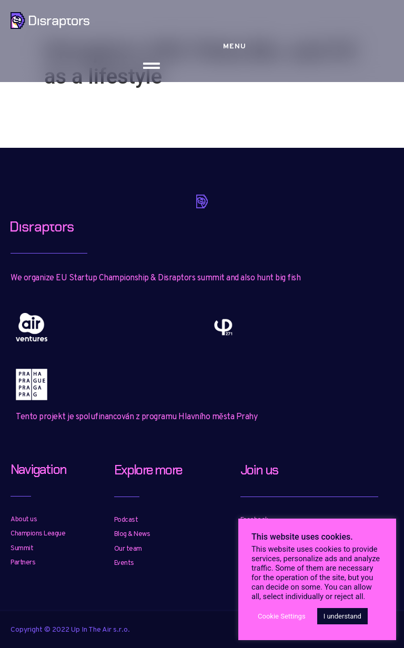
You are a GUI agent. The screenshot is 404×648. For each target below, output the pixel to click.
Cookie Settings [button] (282, 616)
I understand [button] (342, 616)
